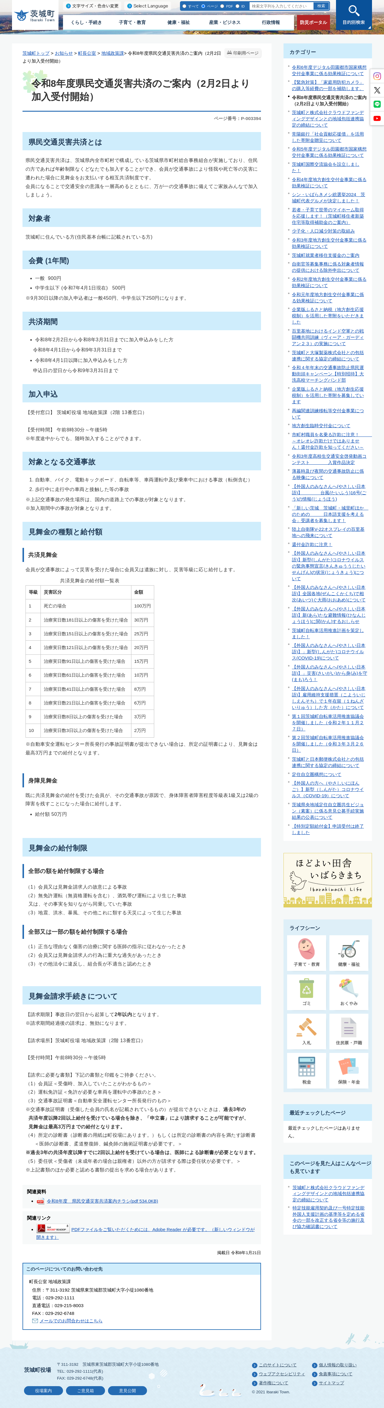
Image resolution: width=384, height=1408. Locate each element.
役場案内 (43, 1391)
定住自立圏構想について (316, 774)
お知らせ (64, 53)
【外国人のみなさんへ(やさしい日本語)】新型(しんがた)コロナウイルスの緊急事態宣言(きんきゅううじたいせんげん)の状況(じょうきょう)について (328, 566)
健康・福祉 (178, 22)
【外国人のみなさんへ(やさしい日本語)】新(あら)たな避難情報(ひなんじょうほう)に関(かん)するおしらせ (329, 615)
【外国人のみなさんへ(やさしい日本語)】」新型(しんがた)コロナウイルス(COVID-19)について (328, 651)
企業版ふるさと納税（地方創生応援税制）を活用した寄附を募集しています (328, 395)
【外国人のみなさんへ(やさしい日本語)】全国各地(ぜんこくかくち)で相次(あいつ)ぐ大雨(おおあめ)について (329, 593)
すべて (193, 6)
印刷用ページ (246, 53)
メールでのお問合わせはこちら (71, 1320)
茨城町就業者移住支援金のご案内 (325, 255)
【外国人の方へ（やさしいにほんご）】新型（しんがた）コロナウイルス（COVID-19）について (328, 789)
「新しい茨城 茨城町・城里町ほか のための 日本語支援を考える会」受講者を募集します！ (330, 514)
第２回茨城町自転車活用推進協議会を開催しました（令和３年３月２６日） (328, 744)
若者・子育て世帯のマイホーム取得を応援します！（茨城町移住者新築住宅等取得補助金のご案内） (328, 216)
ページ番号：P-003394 (237, 118)
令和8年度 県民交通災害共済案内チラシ (102, 1201)
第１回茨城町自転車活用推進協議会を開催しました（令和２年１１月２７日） (328, 722)
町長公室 (87, 53)
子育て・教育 (132, 22)
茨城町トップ (36, 53)
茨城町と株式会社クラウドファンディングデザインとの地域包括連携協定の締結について (328, 119)
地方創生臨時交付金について (321, 425)
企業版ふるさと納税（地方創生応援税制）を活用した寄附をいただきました (328, 316)
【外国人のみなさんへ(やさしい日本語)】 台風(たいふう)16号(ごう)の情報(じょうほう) (329, 492)
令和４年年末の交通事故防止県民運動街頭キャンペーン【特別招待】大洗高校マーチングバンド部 (328, 374)
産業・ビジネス (225, 22)
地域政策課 (112, 53)
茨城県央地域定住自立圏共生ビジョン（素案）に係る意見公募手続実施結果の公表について (328, 811)
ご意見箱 (85, 1391)
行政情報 (271, 22)
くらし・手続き (86, 22)
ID (242, 6)
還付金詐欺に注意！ (312, 544)
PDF (229, 6)
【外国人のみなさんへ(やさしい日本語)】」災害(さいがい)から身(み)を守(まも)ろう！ (329, 673)
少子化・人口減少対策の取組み (323, 231)
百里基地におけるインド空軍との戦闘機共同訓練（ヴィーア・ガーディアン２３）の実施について (328, 337)
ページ (212, 6)
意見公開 (127, 1391)
